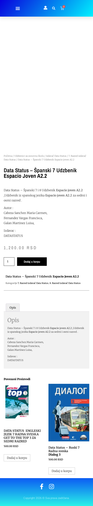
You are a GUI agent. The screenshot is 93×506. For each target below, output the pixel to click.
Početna (8, 156)
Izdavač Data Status (56, 156)
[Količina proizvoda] (9, 261)
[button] (17, 8)
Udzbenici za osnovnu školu (29, 156)
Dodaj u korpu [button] (17, 458)
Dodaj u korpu (32, 262)
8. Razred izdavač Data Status (65, 283)
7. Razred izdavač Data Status (33, 283)
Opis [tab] (12, 307)
